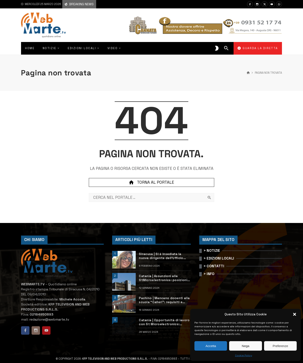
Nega (245, 346)
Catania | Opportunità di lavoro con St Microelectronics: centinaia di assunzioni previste (165, 322)
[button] (294, 314)
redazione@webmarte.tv (49, 319)
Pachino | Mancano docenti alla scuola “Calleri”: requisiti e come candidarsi (164, 300)
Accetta (211, 346)
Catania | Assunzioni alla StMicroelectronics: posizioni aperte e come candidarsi (163, 278)
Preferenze (280, 346)
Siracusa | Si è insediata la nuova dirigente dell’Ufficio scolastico (161, 256)
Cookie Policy (243, 355)
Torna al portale (151, 182)
